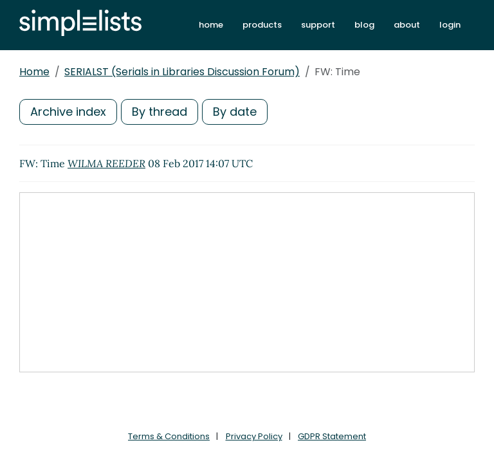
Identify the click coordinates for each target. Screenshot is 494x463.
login (450, 25)
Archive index (68, 112)
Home (34, 71)
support (318, 25)
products (262, 25)
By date (235, 112)
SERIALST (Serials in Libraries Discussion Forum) (182, 71)
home (211, 25)
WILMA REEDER (106, 163)
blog (364, 25)
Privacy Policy (254, 436)
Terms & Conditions (169, 436)
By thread (159, 112)
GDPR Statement (332, 436)
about (407, 25)
